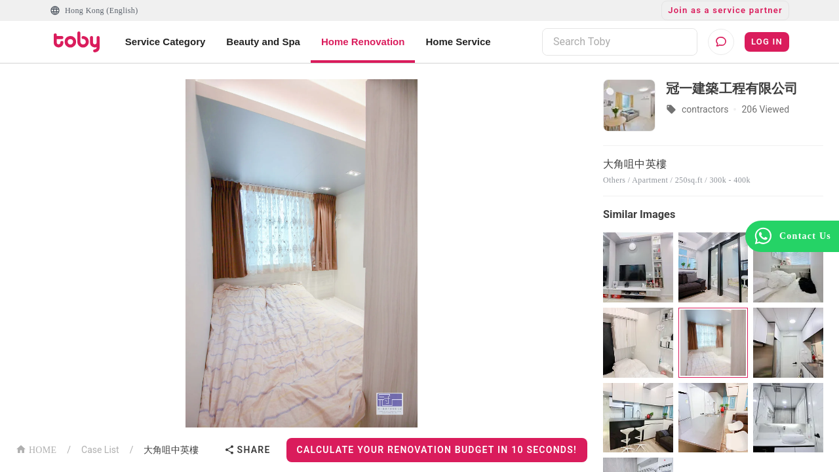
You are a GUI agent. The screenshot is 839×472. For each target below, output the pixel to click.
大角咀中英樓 (171, 450)
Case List (100, 450)
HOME (36, 449)
